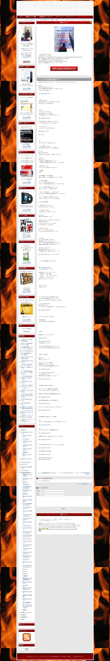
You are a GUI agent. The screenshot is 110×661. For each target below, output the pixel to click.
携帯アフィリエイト (27, 454)
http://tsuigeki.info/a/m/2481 (44, 454)
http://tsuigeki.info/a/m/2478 (44, 433)
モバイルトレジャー (27, 561)
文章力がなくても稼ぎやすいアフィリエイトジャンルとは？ (27, 387)
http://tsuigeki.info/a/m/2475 (44, 403)
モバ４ (24, 569)
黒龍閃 (24, 609)
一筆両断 (25, 575)
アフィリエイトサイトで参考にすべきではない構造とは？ (27, 412)
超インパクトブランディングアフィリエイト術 (27, 606)
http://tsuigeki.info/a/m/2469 (44, 267)
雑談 (23, 619)
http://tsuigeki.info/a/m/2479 (44, 439)
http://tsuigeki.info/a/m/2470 (44, 310)
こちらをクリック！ (26, 50)
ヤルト (24, 571)
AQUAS (24, 482)
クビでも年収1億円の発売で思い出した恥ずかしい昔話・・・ (27, 378)
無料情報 (24, 617)
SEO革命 (25, 493)
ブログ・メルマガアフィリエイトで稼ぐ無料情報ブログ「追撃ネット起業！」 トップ (43, 20)
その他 (23, 429)
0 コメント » (74, 82)
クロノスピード (26, 525)
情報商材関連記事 (26, 472)
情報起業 (25, 452)
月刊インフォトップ (27, 591)
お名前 (37, 490)
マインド (24, 464)
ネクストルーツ (26, 538)
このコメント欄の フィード (83, 483)
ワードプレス (25, 470)
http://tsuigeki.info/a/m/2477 (44, 424)
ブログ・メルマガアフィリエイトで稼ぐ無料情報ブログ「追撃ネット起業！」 (53, 656)
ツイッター (25, 439)
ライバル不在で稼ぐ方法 (27, 351)
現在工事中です (26, 331)
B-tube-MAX (25, 484)
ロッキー (25, 573)
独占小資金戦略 (26, 602)
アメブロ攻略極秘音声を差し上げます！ (48, 472)
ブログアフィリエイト (69, 20)
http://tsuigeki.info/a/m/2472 (44, 369)
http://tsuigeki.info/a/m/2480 (44, 447)
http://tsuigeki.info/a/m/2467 (44, 93)
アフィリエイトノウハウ (27, 432)
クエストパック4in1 (27, 521)
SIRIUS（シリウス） (27, 496)
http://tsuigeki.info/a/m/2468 (44, 118)
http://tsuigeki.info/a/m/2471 (44, 341)
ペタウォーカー (68, 82)
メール (37, 492)
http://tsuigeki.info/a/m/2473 (44, 379)
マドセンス (25, 559)
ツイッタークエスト (27, 527)
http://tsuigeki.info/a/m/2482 (44, 459)
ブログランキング (26, 462)
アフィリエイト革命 (27, 510)
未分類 (23, 614)
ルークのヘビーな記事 (27, 466)
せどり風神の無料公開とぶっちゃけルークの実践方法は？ (27, 373)
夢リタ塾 (25, 585)
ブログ (37, 495)
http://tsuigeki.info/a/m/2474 (44, 397)
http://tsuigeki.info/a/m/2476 (44, 410)
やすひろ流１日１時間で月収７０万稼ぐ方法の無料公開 (27, 396)
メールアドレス (43, 528)
